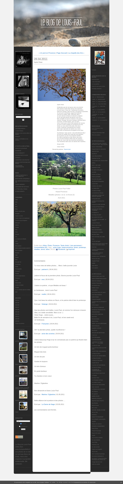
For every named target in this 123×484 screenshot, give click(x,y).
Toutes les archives (19, 323)
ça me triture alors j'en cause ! (99, 292)
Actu (16, 202)
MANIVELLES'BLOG (97, 398)
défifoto (17, 225)
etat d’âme (94, 316)
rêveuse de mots (96, 258)
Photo (16, 266)
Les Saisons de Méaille (20, 239)
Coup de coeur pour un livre (98, 86)
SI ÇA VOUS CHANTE (97, 437)
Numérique (17, 264)
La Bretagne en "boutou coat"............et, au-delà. (97, 342)
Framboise (94, 114)
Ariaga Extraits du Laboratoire (99, 149)
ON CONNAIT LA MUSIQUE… (99, 419)
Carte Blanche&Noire (20, 128)
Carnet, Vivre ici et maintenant (22, 218)
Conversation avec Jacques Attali (99, 160)
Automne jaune (95, 79)
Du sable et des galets (97, 169)
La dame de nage (96, 345)
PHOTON (94, 247)
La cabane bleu (95, 188)
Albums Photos (19, 329)
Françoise (94, 106)
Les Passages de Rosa (97, 380)
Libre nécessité (95, 387)
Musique (17, 252)
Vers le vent (94, 451)
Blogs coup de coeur (20, 211)
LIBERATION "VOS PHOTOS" (22, 160)
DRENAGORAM (96, 312)
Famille (17, 227)
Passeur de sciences (97, 423)
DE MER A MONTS (19, 191)
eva (93, 97)
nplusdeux (94, 414)
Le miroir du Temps (96, 367)
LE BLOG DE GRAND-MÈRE (99, 355)
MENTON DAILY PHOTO (98, 400)
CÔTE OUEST (95, 305)
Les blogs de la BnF (96, 214)
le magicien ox (95, 212)
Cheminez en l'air (96, 158)
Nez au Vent (95, 412)
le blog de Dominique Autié (98, 132)
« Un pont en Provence (47, 53)
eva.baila (94, 172)
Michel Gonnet (95, 405)
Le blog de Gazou (96, 353)
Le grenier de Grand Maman (98, 365)
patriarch (45, 269)
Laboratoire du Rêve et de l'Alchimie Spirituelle (98, 196)
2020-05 (17, 321)
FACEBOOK (18, 150)
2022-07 (17, 307)
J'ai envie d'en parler (96, 179)
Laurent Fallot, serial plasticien (99, 351)
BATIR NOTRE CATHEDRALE (22, 178)
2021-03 (17, 314)
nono (93, 239)
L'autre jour (94, 335)
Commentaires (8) (40, 247)
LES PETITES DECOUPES (98, 384)
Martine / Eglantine (48, 394)
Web (16, 292)
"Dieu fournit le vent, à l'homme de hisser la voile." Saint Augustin (99, 144)
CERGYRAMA (95, 297)
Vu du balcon (95, 267)
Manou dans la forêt (96, 225)
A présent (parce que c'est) (98, 276)
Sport (16, 280)
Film (16, 229)
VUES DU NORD (96, 464)
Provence (17, 278)
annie (93, 101)
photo (76, 247)
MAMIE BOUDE (95, 396)
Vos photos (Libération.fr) (98, 456)
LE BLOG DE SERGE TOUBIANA (97, 209)
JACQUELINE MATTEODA (98, 332)
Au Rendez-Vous (96, 285)
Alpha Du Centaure (96, 280)
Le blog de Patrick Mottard (98, 206)
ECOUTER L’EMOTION (97, 314)
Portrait (17, 273)
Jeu (16, 236)
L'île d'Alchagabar (96, 337)
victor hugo (57, 247)
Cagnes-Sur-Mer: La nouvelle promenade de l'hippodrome (22, 388)
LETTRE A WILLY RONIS (21, 189)
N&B (16, 255)
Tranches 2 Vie (95, 444)
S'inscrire (23, 423)
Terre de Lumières (96, 135)
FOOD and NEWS (96, 176)
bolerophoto (94, 290)
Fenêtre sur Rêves (96, 174)
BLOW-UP (94, 153)
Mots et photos (18, 250)
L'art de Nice (95, 183)
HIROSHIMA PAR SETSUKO (22, 186)
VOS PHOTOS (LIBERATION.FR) (19, 166)
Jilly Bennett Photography (98, 181)
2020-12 (17, 316)
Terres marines (18, 364)
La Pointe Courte (19, 341)
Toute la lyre (67, 149)
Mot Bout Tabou (95, 234)
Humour (17, 234)
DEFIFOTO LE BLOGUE (21, 148)
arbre (47, 249)
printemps (82, 247)
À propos (94, 69)
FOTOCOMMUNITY (20, 153)
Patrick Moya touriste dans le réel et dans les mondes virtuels (100, 244)
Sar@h (93, 435)
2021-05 (17, 311)
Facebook (60, 249)
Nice (16, 259)
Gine (93, 109)
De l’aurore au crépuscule (98, 307)
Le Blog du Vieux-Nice (97, 360)
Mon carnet (94, 407)
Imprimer (70, 249)
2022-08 (17, 305)
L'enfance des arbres (97, 186)
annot (43, 249)
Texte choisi (18, 282)
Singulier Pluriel (95, 261)
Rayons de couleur (96, 433)
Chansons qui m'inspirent (21, 220)
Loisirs (16, 243)
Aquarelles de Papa (20, 400)
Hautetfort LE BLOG (96, 328)
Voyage (17, 287)
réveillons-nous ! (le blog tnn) (98, 256)
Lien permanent (75, 245)
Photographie (18, 268)
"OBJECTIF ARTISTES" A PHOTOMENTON (21, 176)
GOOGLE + (18, 157)
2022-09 (17, 302)
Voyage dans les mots (97, 461)
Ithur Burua (94, 330)
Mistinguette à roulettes (97, 232)
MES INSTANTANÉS (97, 229)
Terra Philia (94, 442)
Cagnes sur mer (19, 215)
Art (16, 204)
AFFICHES (17, 376)
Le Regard (94, 375)
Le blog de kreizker (96, 358)
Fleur (16, 232)
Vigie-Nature (95, 265)
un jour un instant (19, 285)
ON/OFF (94, 421)
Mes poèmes (18, 245)
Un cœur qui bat (95, 446)
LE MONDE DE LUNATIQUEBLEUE (96, 370)
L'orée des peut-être (96, 339)
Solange (45, 304)
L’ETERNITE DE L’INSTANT (98, 389)
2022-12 (17, 300)
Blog (16, 209)
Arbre (45, 245)
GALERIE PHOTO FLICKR (21, 155)
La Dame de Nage (96, 190)
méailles (37, 249)
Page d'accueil (62, 53)
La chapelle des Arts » (76, 53)
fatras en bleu (95, 321)
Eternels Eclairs (95, 318)
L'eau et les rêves (96, 81)
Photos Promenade (96, 430)
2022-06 (17, 309)
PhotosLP (17, 136)
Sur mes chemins (96, 440)
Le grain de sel (95, 362)
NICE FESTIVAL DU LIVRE (98, 236)
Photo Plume (95, 428)
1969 (16, 199)
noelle (93, 99)
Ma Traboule (95, 391)
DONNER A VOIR (96, 167)
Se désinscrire (23, 426)
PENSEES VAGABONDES (98, 426)
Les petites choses (96, 382)
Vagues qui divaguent (97, 449)
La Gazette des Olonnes (97, 192)
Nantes (17, 257)
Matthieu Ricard (95, 227)
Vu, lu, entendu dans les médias (22, 289)
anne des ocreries (48, 334)
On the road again (96, 241)
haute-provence (67, 247)
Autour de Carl (95, 151)
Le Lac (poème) (95, 84)
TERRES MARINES (20, 184)
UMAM (93, 263)
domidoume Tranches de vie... (99, 309)
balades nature (95, 287)
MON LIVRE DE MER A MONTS (22, 248)
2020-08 (17, 318)
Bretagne (17, 213)
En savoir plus (91, 482)
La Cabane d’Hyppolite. (20, 352)
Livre (16, 241)
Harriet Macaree (95, 325)
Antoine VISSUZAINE (97, 146)
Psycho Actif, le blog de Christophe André (97, 253)
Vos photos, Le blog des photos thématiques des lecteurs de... (99, 459)
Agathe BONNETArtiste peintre (99, 278)
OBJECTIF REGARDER (97, 416)
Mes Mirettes (95, 403)
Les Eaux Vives (95, 377)
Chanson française (96, 299)
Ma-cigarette (95, 393)
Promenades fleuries (20, 275)
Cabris (16, 412)
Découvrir (17, 222)
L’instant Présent (19, 130)
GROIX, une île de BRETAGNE (99, 323)
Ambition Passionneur (97, 283)
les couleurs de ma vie (97, 217)
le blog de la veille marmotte (98, 204)
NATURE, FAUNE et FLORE (98, 410)
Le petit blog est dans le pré (98, 373)
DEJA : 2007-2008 (96, 165)
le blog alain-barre (96, 198)
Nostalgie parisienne (96, 88)
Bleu (16, 206)
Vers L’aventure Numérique (98, 453)
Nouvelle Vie (18, 262)
